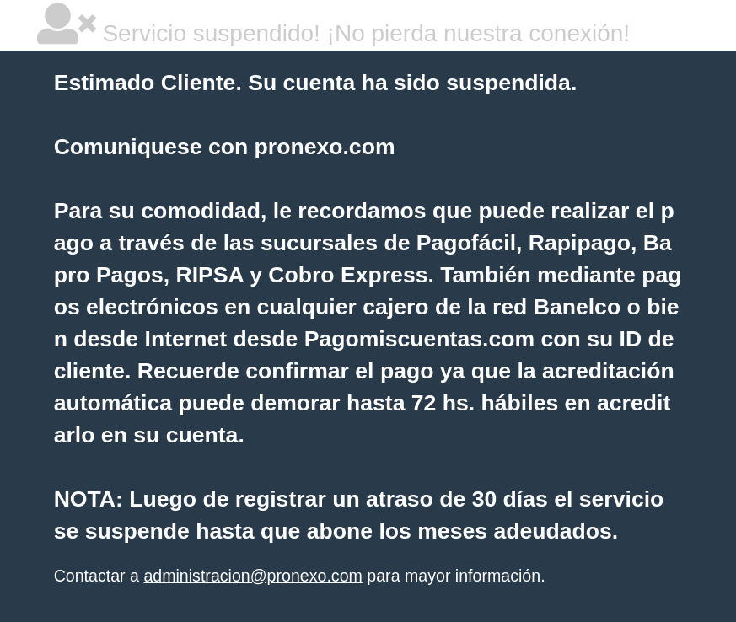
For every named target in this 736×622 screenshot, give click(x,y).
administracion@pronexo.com (252, 575)
